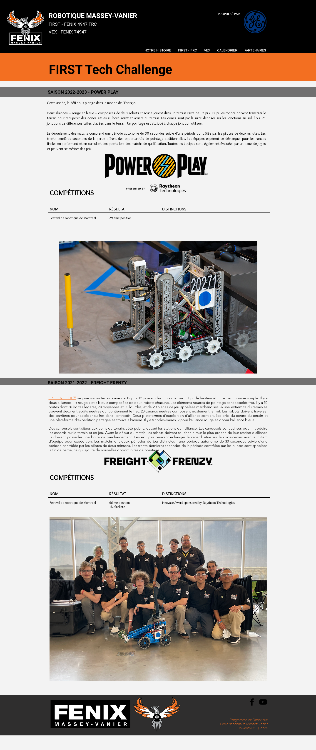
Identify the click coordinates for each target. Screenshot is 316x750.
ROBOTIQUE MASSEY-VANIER (93, 16)
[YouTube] (263, 702)
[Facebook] (252, 702)
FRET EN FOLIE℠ (62, 398)
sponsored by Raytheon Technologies (209, 502)
